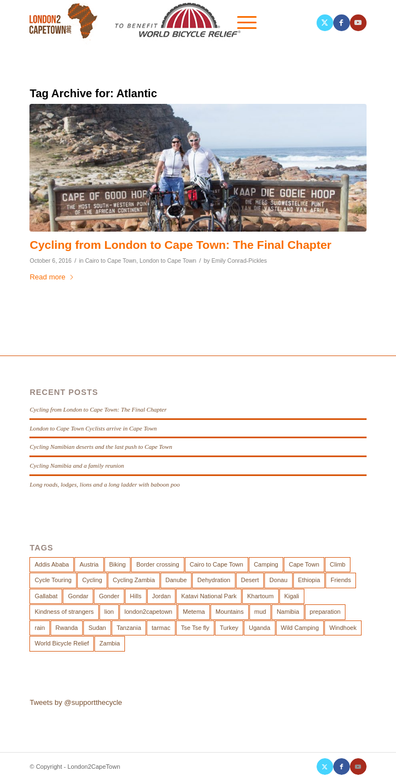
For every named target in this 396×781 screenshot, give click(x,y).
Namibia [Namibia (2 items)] (288, 611)
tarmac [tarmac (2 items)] (161, 627)
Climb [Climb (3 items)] (337, 564)
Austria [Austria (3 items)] (88, 564)
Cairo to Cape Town (110, 260)
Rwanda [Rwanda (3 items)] (67, 627)
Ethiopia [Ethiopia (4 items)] (309, 580)
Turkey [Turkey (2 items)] (229, 627)
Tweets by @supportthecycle (75, 702)
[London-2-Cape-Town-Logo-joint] (164, 23)
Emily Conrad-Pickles (239, 260)
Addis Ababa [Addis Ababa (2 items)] (51, 564)
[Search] (267, 23)
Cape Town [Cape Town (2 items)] (304, 564)
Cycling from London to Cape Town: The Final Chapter (180, 244)
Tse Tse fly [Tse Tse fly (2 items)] (195, 627)
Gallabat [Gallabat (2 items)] (45, 596)
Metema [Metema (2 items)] (194, 611)
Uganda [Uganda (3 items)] (259, 627)
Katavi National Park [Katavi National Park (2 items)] (209, 596)
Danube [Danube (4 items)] (176, 580)
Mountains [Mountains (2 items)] (229, 611)
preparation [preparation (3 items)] (325, 611)
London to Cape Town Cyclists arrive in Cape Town (93, 428)
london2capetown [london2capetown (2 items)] (148, 611)
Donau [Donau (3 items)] (278, 580)
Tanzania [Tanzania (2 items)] (129, 627)
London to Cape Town (167, 260)
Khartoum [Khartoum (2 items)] (260, 596)
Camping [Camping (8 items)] (266, 564)
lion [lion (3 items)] (109, 611)
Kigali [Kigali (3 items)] (291, 596)
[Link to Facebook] (341, 22)
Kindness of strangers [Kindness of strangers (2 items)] (63, 611)
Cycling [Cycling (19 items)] (92, 580)
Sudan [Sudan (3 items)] (97, 627)
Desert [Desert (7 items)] (250, 580)
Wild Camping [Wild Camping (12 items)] (300, 627)
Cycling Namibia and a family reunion (76, 465)
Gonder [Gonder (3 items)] (109, 596)
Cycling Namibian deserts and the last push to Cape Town (100, 446)
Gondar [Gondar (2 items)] (78, 596)
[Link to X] (325, 22)
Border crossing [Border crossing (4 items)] (157, 564)
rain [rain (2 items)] (39, 627)
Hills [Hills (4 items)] (136, 596)
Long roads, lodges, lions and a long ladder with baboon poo (104, 484)
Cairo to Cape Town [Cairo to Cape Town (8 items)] (216, 564)
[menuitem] (267, 23)
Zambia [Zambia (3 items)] (109, 643)
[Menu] (241, 23)
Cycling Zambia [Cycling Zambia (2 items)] (134, 580)
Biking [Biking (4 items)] (117, 564)
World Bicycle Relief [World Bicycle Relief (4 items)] (61, 643)
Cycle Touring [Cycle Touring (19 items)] (52, 580)
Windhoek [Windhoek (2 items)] (343, 627)
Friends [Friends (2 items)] (340, 580)
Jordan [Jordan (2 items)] (161, 596)
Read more (51, 277)
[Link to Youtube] (358, 22)
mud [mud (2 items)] (260, 611)
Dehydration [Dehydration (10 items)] (213, 580)
